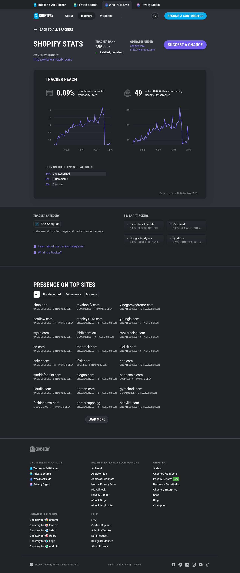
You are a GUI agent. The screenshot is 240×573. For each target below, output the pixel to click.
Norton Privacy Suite (103, 484)
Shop (156, 494)
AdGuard (96, 468)
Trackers (86, 16)
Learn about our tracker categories (58, 246)
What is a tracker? (47, 252)
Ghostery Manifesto (165, 473)
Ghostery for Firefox (44, 525)
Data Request (99, 535)
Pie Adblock (98, 489)
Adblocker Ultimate (102, 478)
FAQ (93, 519)
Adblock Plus (99, 473)
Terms (111, 564)
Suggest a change (185, 44)
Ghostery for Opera (43, 535)
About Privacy (99, 546)
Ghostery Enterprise (165, 489)
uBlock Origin (99, 500)
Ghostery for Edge (42, 541)
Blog (156, 500)
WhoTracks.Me (117, 5)
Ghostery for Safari (43, 530)
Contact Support (101, 525)
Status (157, 468)
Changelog (159, 505)
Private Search (85, 5)
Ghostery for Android (44, 546)
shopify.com (137, 45)
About (69, 16)
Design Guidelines (102, 541)
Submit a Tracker (101, 530)
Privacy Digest (148, 5)
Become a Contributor (185, 16)
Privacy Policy (124, 564)
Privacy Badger (100, 494)
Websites (106, 16)
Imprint (138, 564)
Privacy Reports (166, 479)
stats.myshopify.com (142, 49)
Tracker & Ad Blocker (49, 5)
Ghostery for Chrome (44, 519)
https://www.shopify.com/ (52, 59)
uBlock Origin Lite (102, 505)
